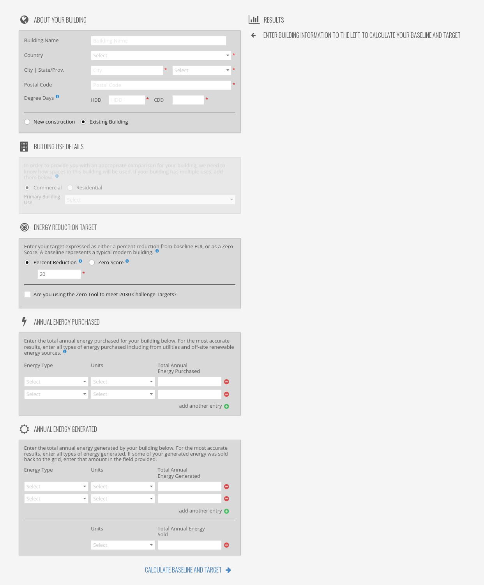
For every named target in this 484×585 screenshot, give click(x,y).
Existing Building (109, 121)
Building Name (41, 40)
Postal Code (38, 84)
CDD (159, 100)
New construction (54, 121)
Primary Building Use (42, 200)
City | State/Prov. (44, 69)
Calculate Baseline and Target (183, 569)
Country (33, 54)
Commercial (48, 187)
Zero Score (114, 263)
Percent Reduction (59, 263)
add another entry (200, 405)
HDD (96, 100)
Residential (89, 187)
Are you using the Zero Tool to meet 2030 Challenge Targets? (105, 294)
